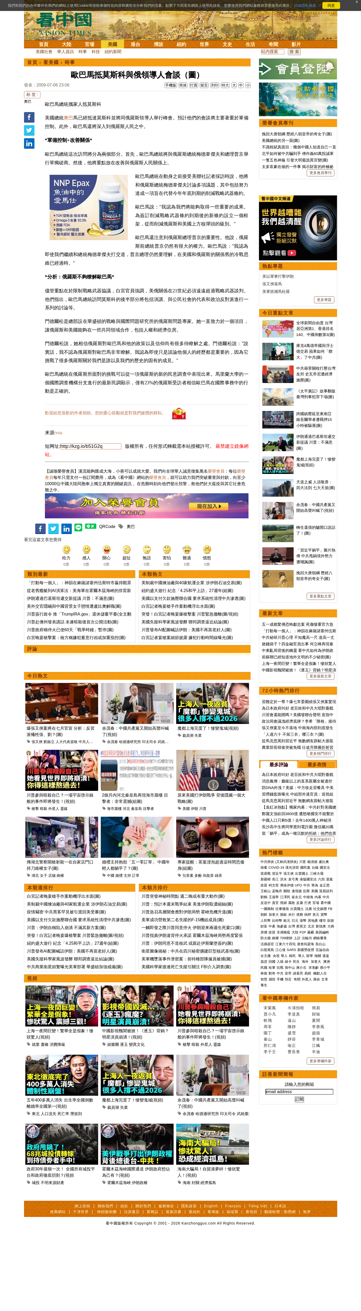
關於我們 (143, 1281)
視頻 (32, 1015)
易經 (308, 1135)
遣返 (325, 1117)
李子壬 (270, 1213)
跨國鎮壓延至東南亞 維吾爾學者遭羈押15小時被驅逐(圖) (314, 581)
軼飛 (268, 1182)
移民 (292, 1117)
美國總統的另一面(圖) (281, 140)
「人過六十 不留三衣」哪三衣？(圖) (293, 896)
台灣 (291, 1088)
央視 (276, 1117)
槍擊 (35, 845)
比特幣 (277, 1082)
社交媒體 (320, 1070)
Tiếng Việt (258, 1281)
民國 (264, 1129)
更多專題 (324, 461)
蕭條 (45, 1081)
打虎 (307, 1064)
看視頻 (251, 1287)
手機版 (170, 85)
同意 (331, 5)
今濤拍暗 (296, 1169)
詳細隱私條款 (305, 5)
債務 (299, 1076)
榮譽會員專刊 (278, 123)
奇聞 (273, 44)
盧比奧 (324, 1023)
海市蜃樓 (114, 845)
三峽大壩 (316, 1035)
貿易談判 (326, 1052)
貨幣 (324, 1076)
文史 (227, 44)
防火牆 (266, 1099)
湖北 (35, 912)
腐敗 (291, 1064)
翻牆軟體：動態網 (280, 1287)
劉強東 (321, 1088)
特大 (225, 85)
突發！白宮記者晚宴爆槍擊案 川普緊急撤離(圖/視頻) (190, 650)
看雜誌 (152, 1287)
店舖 (52, 912)
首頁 (43, 44)
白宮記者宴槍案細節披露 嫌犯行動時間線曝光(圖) (187, 674)
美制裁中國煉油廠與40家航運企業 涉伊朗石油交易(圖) (191, 619)
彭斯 (306, 1052)
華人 (284, 1117)
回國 (272, 1123)
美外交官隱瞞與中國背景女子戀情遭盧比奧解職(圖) (74, 643)
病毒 (264, 1029)
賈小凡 (270, 1175)
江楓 (316, 1207)
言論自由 (322, 1111)
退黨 (329, 1041)
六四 (321, 1041)
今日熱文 (37, 712)
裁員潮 (187, 772)
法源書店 (132, 1287)
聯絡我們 (105, 1281)
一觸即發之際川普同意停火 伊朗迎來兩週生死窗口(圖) (191, 964)
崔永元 (297, 1058)
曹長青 (294, 1213)
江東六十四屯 (285, 1105)
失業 (198, 772)
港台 (135, 44)
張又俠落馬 (272, 445)
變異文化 (137, 1081)
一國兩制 (267, 1070)
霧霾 (310, 1094)
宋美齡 (314, 1129)
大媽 (330, 1088)
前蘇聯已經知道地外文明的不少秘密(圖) (296, 818)
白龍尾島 (267, 1111)
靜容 (292, 1200)
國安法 (325, 1029)
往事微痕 (282, 1070)
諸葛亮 (298, 1135)
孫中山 (290, 1129)
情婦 (283, 1064)
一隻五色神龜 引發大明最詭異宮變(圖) (295, 160)
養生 (264, 1146)
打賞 (193, 85)
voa (59, 469)
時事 (83, 51)
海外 (306, 1123)
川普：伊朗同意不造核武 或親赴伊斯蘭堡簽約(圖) (187, 980)
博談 (158, 44)
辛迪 (316, 1213)
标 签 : (32, 94)
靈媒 (64, 845)
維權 (60, 912)
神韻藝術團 (107, 1287)
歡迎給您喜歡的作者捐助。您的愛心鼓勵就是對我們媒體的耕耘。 (105, 449)
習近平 (277, 1035)
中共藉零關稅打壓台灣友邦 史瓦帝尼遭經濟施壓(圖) (315, 535)
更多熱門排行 (321, 915)
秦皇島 (136, 845)
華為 (314, 1047)
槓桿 (307, 1076)
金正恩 (324, 1047)
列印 (214, 85)
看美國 (51, 62)
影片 (296, 44)
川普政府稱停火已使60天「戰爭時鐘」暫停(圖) (70, 666)
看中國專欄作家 (280, 1159)
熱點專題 (272, 427)
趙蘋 (316, 1194)
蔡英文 (301, 1088)
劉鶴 (264, 1058)
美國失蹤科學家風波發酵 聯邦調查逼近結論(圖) (185, 658)
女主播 (266, 1117)
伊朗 (194, 845)
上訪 (297, 1099)
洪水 (283, 1041)
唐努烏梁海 (305, 1105)
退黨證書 (173, 1287)
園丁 (268, 1194)
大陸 (66, 44)
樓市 (322, 1082)
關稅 (286, 1052)
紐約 (181, 44)
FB (330, 1070)
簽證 (264, 1123)
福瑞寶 (232, 1287)
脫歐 (283, 1076)
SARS (291, 1111)
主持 (127, 912)
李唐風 (318, 1188)
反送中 (266, 1064)
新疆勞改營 (305, 1111)
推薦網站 (58, 1287)
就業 (36, 1081)
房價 (264, 1094)
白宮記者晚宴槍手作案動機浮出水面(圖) (178, 643)
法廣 (308, 1070)
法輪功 (307, 1099)
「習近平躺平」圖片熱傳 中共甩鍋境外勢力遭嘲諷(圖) (315, 717)
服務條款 (166, 1281)
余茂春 (112, 778)
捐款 (124, 1281)
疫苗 (264, 1047)
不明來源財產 (52, 1219)
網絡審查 (320, 1099)
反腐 (299, 1064)
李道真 (294, 1175)
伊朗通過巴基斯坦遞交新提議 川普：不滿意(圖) (70, 635)
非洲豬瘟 (283, 1094)
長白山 (320, 1105)
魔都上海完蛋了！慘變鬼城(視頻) (208, 765)
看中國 (326, 1064)
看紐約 (194, 1287)
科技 (96, 51)
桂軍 (272, 1129)
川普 (202, 845)
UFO (298, 1047)
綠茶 (218, 912)
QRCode (107, 563)
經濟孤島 (208, 1219)
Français (233, 1281)
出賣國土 (302, 1035)
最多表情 (316, 926)
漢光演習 (292, 1029)
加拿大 (274, 1076)
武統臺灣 (165, 778)
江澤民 (285, 1058)
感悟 (272, 1141)
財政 (330, 1082)
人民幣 (266, 1082)
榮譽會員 (216, 508)
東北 (36, 1150)
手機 (280, 1141)
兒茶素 (187, 912)
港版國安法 (308, 1041)
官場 (89, 44)
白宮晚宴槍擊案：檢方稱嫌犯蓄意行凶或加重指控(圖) (76, 674)
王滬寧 (274, 1058)
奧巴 (27, 101)
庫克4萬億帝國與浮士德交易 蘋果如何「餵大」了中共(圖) (315, 513)
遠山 (292, 1182)
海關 (317, 1117)
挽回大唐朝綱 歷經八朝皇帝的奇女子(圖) (297, 134)
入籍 (280, 1123)
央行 (291, 1076)
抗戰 (280, 1129)
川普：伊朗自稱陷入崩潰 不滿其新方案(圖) (66, 964)
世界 (204, 44)
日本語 (280, 1281)
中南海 (308, 1058)
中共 (306, 1047)
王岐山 (266, 1052)
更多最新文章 (321, 838)
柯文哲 (274, 1047)
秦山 (268, 1200)
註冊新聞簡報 (278, 1235)
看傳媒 (213, 1287)
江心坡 (280, 1111)
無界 (307, 1287)
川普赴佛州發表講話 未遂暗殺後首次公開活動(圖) (73, 658)
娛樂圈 (113, 1081)
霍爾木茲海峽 (119, 1219)
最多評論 (278, 926)
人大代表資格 (67, 778)
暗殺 (43, 845)
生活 (250, 44)
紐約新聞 (113, 51)
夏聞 (316, 1182)
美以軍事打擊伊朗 (278, 438)
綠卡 (288, 1123)
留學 (309, 1117)
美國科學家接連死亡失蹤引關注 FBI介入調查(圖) (186, 1003)
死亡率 (63, 1150)
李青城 (318, 1200)
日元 (295, 1082)
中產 (272, 1088)
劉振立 (49, 778)
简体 (183, 85)
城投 (36, 1219)
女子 (43, 912)
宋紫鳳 (270, 1169)
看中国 (67, 23)
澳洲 (326, 1123)
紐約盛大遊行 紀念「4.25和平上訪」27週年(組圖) (187, 627)
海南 (187, 1219)
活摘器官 (267, 1105)
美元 (315, 1076)
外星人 (53, 845)
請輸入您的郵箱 (299, 1246)
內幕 (318, 1058)
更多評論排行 (321, 1001)
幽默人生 (320, 1135)
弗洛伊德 (287, 1047)
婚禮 (119, 912)
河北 (126, 845)
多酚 (198, 912)
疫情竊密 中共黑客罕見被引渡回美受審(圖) (66, 948)
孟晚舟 (277, 1052)
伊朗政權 (139, 1219)
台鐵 (315, 1029)
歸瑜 (316, 1175)
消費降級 (57, 1081)
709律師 (286, 1099)
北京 (311, 1088)
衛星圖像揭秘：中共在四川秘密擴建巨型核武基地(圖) (190, 987)
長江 (275, 1041)
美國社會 (44, 51)
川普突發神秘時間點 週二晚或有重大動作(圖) (183, 933)
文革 (324, 1141)
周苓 (268, 1188)
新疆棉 (266, 1041)
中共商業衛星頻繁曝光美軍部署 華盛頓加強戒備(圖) (75, 1003)
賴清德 (312, 1023)
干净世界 (81, 1287)
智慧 (264, 1141)
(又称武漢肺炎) (286, 1023)
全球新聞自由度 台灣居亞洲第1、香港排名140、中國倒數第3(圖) (315, 490)
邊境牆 (297, 1052)
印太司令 (149, 778)
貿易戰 (266, 1035)
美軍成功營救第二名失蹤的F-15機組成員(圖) (182, 956)
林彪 (264, 1135)
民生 (297, 1123)
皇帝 (288, 1135)
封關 (195, 1219)
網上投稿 (82, 1281)
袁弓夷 (293, 1041)
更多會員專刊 (321, 173)
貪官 (275, 1064)
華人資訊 (65, 51)
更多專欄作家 (321, 1222)
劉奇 (272, 1135)
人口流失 (48, 1150)
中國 (110, 912)
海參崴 (282, 1088)
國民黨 (305, 1029)
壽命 (316, 1141)
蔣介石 (301, 1129)
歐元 (286, 1082)
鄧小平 (325, 1129)
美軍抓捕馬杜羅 (276, 453)
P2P (303, 1094)
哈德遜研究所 (130, 778)
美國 (112, 44)
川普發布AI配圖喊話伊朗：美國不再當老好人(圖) (186, 666)
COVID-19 (276, 1029)
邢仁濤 (270, 1207)
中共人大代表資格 (93, 778)
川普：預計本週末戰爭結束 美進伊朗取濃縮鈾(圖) (187, 940)
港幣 (303, 1082)
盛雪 (292, 1194)
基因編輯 (322, 1094)
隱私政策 (189, 1281)
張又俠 (37, 778)
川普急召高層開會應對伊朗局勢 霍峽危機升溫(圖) (187, 948)
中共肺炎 (267, 1023)
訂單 (135, 912)
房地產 (313, 1082)
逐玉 (124, 1081)
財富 (264, 1088)
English (211, 1281)
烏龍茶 (208, 912)
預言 (289, 1141)
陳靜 (292, 1188)
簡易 (316, 1169)
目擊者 (148, 845)
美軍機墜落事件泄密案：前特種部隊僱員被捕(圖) (186, 995)
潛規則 (76, 1150)
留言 (204, 85)
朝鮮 (264, 1076)
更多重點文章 (321, 758)
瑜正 (292, 1207)
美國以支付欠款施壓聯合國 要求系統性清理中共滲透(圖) (193, 635)
